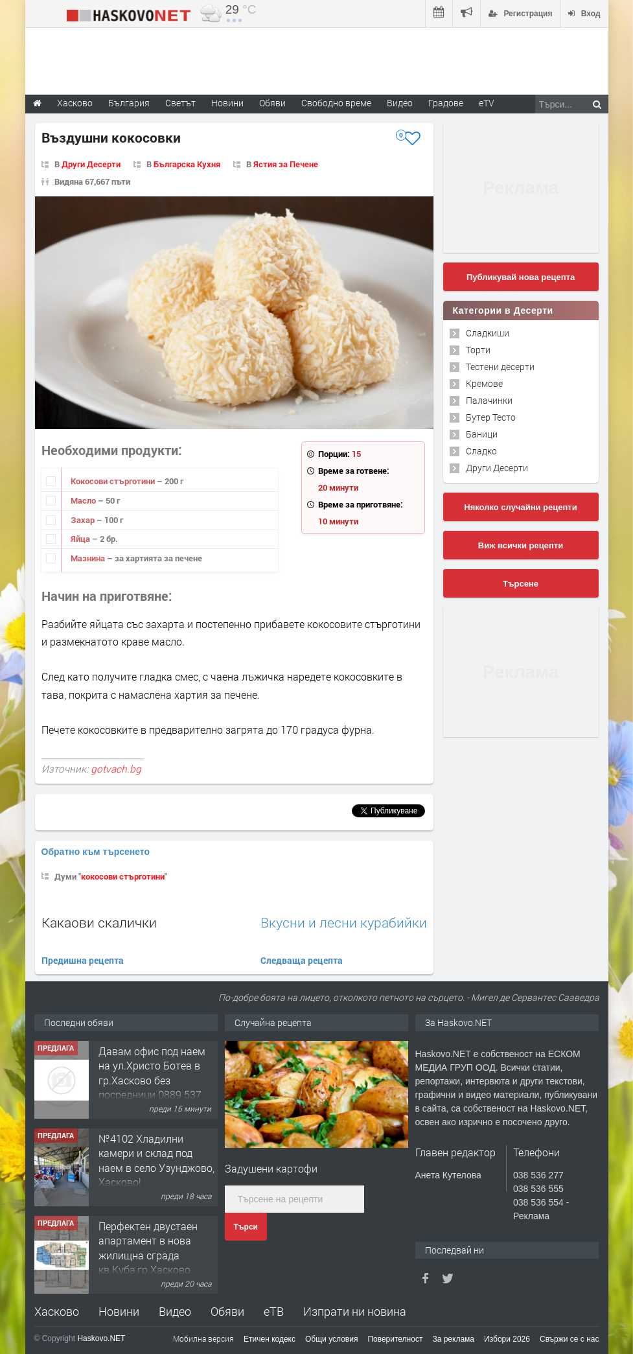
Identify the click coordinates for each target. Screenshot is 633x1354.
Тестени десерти (500, 366)
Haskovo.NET (101, 1338)
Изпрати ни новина (354, 1311)
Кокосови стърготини (114, 481)
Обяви (227, 1311)
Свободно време (336, 103)
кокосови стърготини (123, 876)
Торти (478, 350)
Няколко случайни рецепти (520, 507)
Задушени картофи (271, 1168)
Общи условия (331, 1339)
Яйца (81, 538)
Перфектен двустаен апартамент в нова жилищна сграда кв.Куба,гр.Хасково (148, 1247)
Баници (482, 434)
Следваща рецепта (301, 960)
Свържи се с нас (569, 1339)
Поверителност (394, 1339)
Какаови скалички (99, 922)
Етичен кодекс (269, 1339)
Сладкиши (487, 333)
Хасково (56, 1311)
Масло (84, 500)
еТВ (274, 1311)
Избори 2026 (507, 1339)
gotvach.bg (116, 768)
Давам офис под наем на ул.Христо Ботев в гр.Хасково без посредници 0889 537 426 (151, 1080)
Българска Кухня (187, 164)
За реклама (453, 1339)
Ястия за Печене (285, 164)
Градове (445, 103)
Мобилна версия (203, 1338)
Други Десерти (91, 164)
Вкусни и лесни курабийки (343, 923)
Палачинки (489, 400)
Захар (84, 520)
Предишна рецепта (82, 960)
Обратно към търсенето (95, 851)
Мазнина (89, 558)
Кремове (484, 383)
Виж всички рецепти (520, 545)
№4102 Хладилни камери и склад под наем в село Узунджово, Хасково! (156, 1160)
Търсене (520, 584)
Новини (227, 103)
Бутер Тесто (491, 417)
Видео (175, 1311)
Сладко (481, 451)
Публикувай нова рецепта (520, 277)
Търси (246, 1226)
